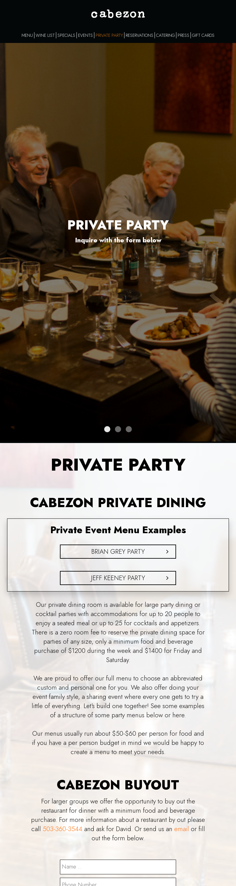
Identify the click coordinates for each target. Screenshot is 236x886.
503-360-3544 (62, 829)
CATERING (165, 35)
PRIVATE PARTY (109, 35)
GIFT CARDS (203, 35)
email (181, 829)
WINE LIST (45, 35)
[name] (118, 867)
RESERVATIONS (139, 35)
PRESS (183, 35)
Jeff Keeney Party (118, 578)
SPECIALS (66, 35)
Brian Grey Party (118, 551)
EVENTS (85, 35)
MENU (27, 35)
